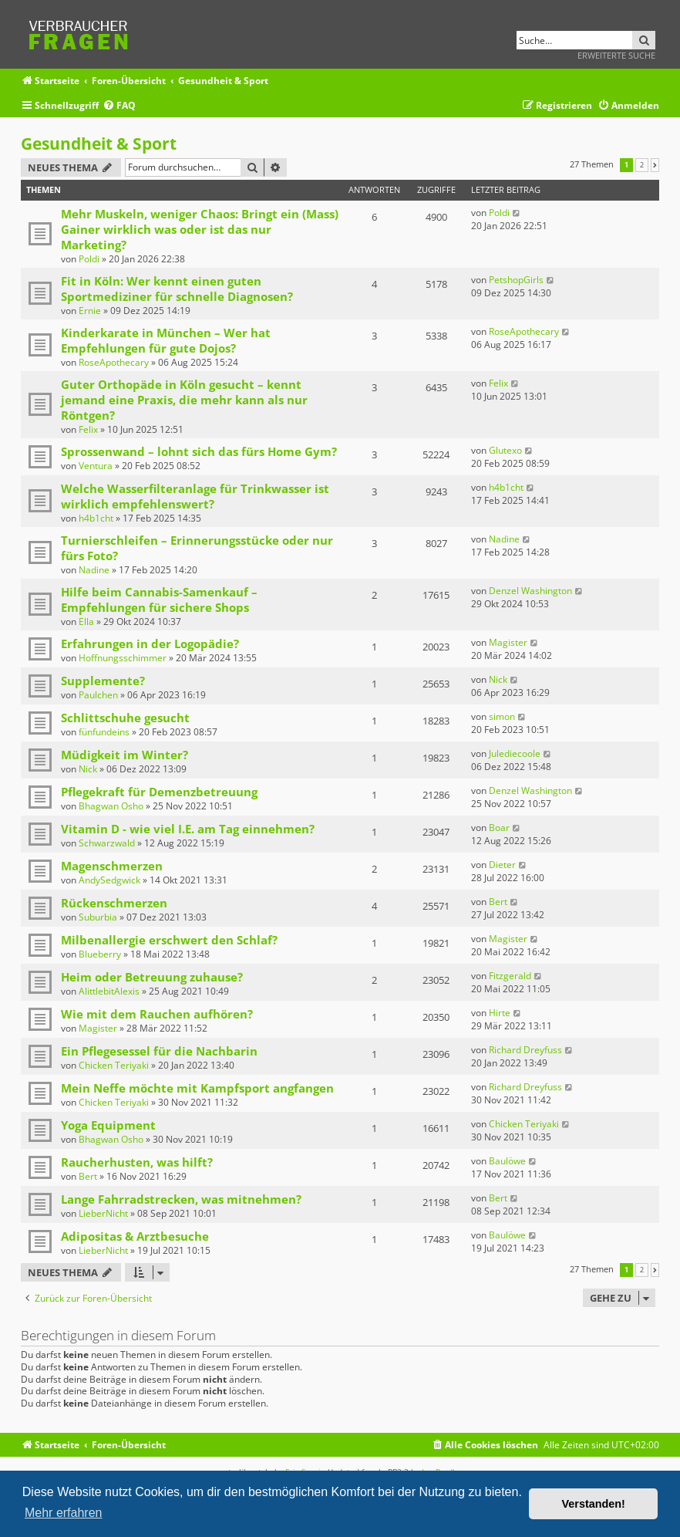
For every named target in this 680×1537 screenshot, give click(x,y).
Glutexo (505, 450)
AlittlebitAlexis (109, 991)
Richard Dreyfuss (525, 1049)
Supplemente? (103, 680)
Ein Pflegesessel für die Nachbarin (159, 1051)
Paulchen (98, 694)
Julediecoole (514, 753)
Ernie (90, 310)
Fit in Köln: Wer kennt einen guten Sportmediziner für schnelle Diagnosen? (177, 288)
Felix (88, 429)
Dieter (502, 864)
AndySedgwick (109, 880)
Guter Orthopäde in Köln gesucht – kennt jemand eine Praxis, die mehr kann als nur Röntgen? (184, 400)
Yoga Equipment (108, 1125)
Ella (86, 621)
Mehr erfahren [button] (64, 1512)
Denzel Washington (530, 590)
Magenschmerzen (112, 865)
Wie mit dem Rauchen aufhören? (157, 1014)
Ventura (96, 465)
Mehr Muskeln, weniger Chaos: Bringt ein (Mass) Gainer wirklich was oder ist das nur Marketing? (199, 229)
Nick (498, 679)
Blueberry (100, 954)
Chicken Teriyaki (114, 1065)
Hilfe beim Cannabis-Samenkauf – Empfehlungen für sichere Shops (159, 599)
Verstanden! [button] (593, 1504)
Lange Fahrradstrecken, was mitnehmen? (181, 1199)
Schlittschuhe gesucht (125, 717)
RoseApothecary (114, 362)
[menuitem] (119, 106)
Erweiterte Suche (616, 55)
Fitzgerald (510, 975)
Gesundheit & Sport (99, 143)
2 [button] (642, 165)
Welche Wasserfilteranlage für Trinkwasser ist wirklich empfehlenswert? (195, 496)
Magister (508, 642)
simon (502, 716)
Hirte (499, 1012)
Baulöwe (507, 1160)
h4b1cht (96, 518)
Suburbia (98, 917)
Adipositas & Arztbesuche (135, 1236)
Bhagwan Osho (111, 805)
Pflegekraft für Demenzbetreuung (159, 791)
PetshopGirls (516, 279)
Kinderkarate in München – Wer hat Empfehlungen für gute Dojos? (166, 340)
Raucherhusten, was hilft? (137, 1162)
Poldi (89, 258)
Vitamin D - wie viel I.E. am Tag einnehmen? (188, 828)
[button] (655, 165)
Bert (498, 901)
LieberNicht (103, 1213)
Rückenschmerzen (114, 902)
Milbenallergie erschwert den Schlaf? (169, 940)
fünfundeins (104, 731)
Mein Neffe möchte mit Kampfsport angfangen (197, 1088)
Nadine (94, 569)
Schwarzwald (107, 843)
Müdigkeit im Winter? (124, 754)
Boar (499, 827)
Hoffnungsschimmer (123, 657)
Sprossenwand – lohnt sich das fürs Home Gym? (199, 451)
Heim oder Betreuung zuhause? (152, 977)
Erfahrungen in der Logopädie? (150, 643)
